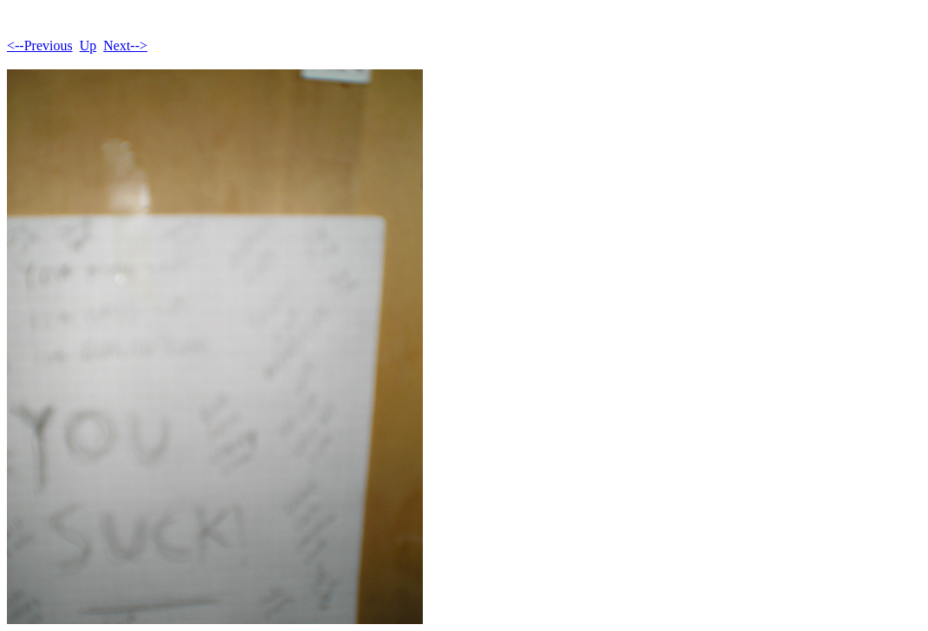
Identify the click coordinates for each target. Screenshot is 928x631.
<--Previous (40, 45)
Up (88, 45)
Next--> (125, 45)
